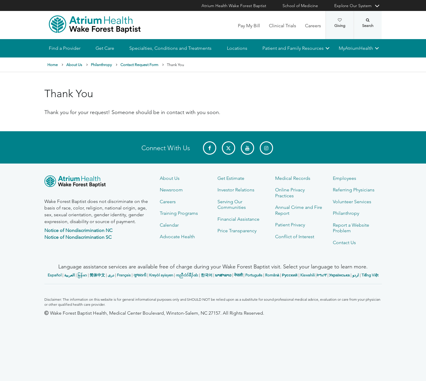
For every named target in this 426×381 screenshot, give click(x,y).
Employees (344, 178)
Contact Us (344, 242)
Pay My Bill (249, 25)
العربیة (69, 275)
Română (272, 275)
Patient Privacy (290, 225)
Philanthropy (101, 65)
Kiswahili (307, 275)
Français (124, 275)
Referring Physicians (354, 190)
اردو (355, 275)
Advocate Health (177, 236)
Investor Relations (235, 190)
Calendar (169, 225)
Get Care (105, 48)
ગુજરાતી (139, 275)
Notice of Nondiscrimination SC (78, 237)
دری (111, 275)
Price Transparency (236, 230)
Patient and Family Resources (292, 48)
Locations (237, 48)
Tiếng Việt (370, 275)
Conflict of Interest (294, 236)
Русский (290, 275)
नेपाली (238, 275)
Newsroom (171, 190)
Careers (313, 25)
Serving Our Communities (231, 204)
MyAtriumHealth (356, 48)
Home (52, 65)
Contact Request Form (139, 65)
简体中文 (97, 275)
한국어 (206, 275)
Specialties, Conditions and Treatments (170, 48)
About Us (74, 65)
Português (253, 275)
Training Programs (179, 213)
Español (55, 275)
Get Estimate (230, 178)
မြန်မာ (82, 275)
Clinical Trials (282, 25)
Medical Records (292, 178)
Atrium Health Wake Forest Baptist (233, 5)
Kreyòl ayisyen (161, 275)
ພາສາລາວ (223, 275)
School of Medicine (300, 5)
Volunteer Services (352, 201)
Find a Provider (64, 48)
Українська (339, 275)
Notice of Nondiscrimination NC (78, 230)
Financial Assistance (238, 219)
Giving (339, 23)
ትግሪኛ (322, 275)
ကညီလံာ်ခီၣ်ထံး (187, 275)
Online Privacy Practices (290, 192)
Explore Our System (353, 5)
